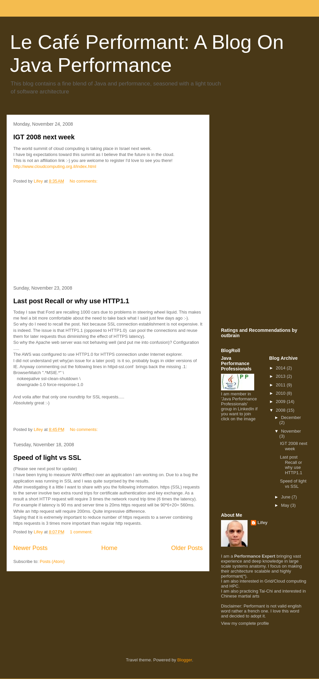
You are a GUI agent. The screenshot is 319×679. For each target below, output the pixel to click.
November (291, 431)
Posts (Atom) (52, 561)
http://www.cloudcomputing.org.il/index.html (54, 166)
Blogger (184, 659)
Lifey (262, 522)
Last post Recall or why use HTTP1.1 (71, 301)
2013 (281, 376)
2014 (281, 367)
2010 (281, 393)
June (286, 496)
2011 (281, 384)
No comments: (84, 181)
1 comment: (82, 531)
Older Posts (187, 548)
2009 (281, 401)
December (291, 417)
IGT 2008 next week (44, 137)
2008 (281, 410)
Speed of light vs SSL (47, 457)
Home (109, 548)
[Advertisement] (108, 235)
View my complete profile (245, 623)
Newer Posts (30, 548)
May (285, 505)
